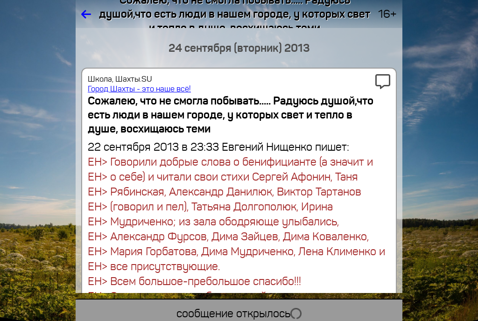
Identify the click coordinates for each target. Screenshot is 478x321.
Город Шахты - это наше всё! (139, 89)
